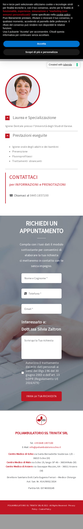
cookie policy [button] (63, 14)
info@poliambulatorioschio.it (45, 447)
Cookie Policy (45, 509)
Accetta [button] (41, 43)
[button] (41, 117)
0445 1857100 (39, 195)
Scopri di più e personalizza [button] (41, 52)
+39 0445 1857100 (43, 443)
